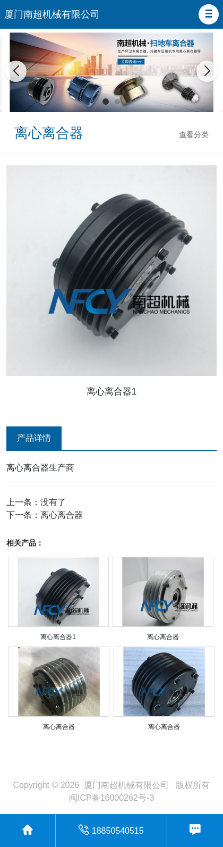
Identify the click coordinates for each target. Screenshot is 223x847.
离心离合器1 (58, 637)
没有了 (53, 502)
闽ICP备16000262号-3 (111, 797)
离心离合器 (61, 514)
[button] (209, 14)
